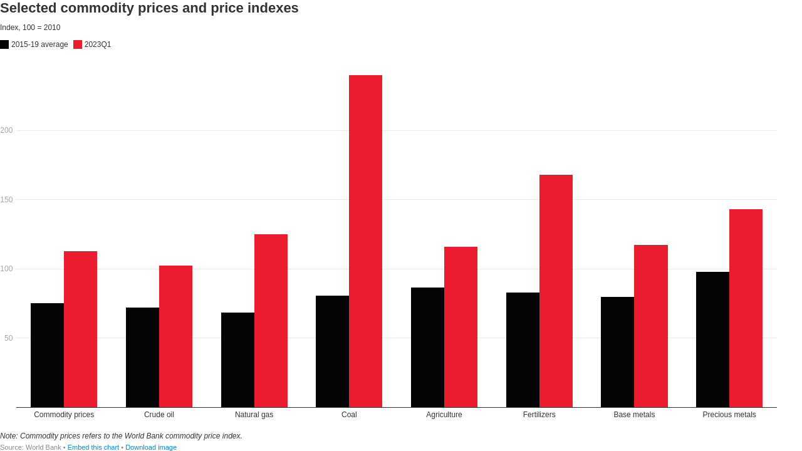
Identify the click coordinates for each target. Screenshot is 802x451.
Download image (151, 447)
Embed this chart (94, 447)
